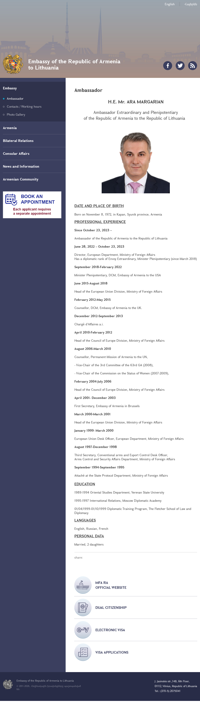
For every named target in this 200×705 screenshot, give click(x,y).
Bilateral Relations (18, 140)
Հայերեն (191, 4)
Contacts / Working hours (24, 106)
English (170, 4)
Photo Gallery (16, 114)
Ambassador (15, 98)
